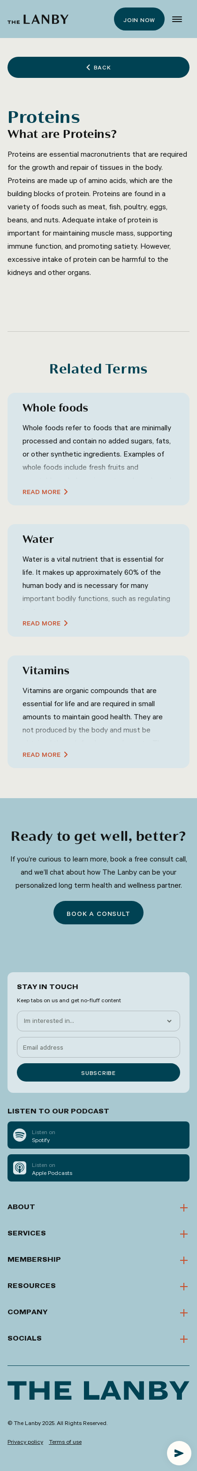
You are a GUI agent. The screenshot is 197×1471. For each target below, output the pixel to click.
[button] (177, 19)
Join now (139, 19)
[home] (38, 19)
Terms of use (65, 1441)
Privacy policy (25, 1441)
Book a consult (98, 913)
